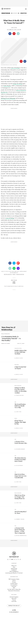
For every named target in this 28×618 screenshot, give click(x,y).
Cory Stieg (14, 27)
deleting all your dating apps (8, 98)
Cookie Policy (13, 583)
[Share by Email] (18, 33)
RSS (14, 588)
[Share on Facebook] (9, 33)
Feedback (14, 570)
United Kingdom (14, 597)
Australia (14, 601)
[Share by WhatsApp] (14, 268)
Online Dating (20, 274)
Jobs (14, 567)
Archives (14, 586)
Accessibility (14, 585)
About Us (14, 565)
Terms (14, 580)
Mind (14, 274)
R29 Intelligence (14, 571)
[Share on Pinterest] (14, 33)
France (14, 600)
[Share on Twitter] (14, 263)
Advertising (14, 568)
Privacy (14, 582)
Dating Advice (8, 274)
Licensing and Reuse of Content (14, 573)
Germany (14, 598)
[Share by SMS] (18, 268)
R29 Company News (14, 579)
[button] (14, 33)
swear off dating (10, 218)
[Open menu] (25, 8)
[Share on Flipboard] (18, 263)
